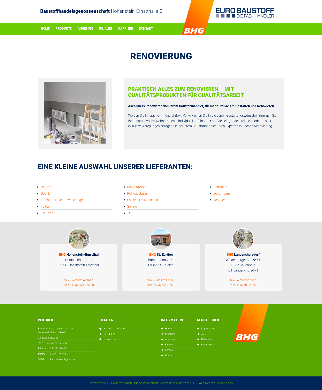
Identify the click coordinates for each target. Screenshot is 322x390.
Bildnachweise (209, 344)
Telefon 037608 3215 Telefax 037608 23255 (243, 269)
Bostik (45, 194)
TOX (130, 213)
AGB (203, 333)
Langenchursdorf (113, 339)
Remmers (220, 187)
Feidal (45, 206)
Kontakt (146, 29)
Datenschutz (208, 339)
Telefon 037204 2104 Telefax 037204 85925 (161, 269)
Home (45, 29)
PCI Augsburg (137, 194)
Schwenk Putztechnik (142, 200)
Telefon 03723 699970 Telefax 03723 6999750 (78, 269)
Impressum (207, 328)
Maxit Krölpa (136, 187)
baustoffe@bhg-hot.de (62, 359)
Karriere (125, 29)
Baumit (46, 187)
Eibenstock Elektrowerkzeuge (62, 200)
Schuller (219, 200)
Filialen (105, 29)
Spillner (132, 206)
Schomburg (221, 194)
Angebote (85, 29)
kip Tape (47, 213)
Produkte (63, 29)
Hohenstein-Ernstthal (115, 328)
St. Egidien (109, 333)
